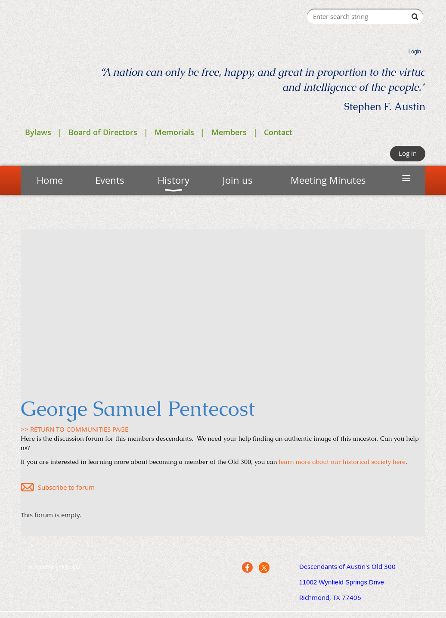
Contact (278, 132)
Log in (408, 153)
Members (229, 132)
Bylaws (38, 132)
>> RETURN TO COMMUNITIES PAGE (74, 429)
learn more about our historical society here (342, 461)
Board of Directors (102, 132)
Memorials (174, 132)
